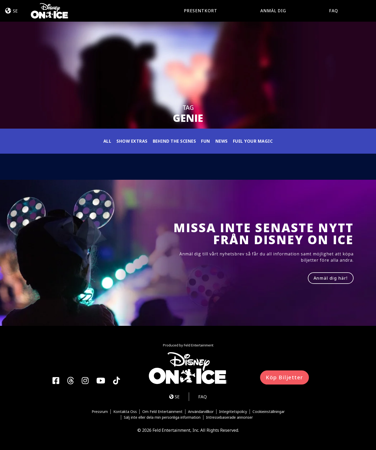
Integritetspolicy (233, 411)
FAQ (333, 11)
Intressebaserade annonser (229, 417)
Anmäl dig (273, 11)
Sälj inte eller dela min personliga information (162, 417)
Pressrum (100, 411)
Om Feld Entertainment (162, 411)
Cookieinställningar (268, 411)
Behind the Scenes (174, 141)
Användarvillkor (201, 411)
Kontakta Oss (125, 411)
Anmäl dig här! (331, 278)
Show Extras (132, 141)
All (107, 141)
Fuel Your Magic (253, 141)
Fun (205, 141)
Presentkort (200, 11)
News (221, 141)
